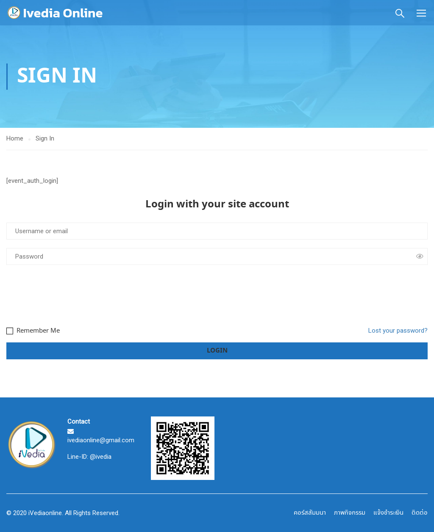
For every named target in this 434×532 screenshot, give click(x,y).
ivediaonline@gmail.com (100, 440)
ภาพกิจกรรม (349, 513)
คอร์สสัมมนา (310, 513)
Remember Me (33, 331)
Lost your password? (398, 330)
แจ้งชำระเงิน (388, 513)
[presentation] (70, 294)
